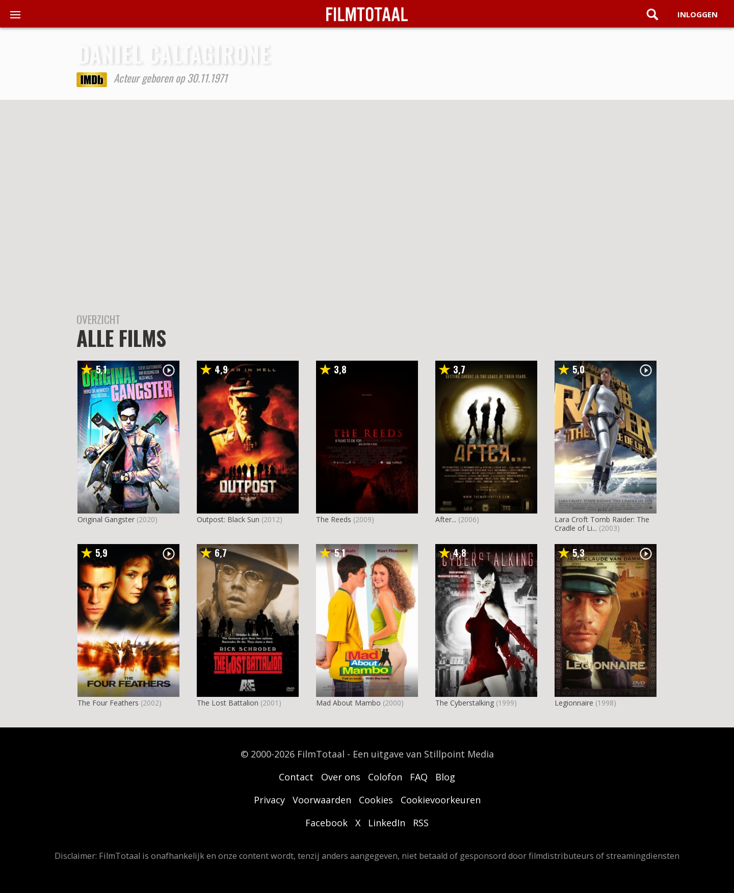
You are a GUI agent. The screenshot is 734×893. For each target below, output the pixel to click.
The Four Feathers (108, 703)
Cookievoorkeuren (441, 800)
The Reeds (333, 519)
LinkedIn (386, 823)
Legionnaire (574, 703)
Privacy (269, 800)
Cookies (376, 800)
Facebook (326, 823)
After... (445, 519)
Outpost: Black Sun (228, 519)
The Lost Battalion (227, 703)
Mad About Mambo (348, 703)
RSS (421, 823)
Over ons (340, 777)
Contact (296, 777)
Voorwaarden (322, 800)
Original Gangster (106, 519)
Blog (445, 777)
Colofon (385, 777)
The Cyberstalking (464, 703)
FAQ (419, 777)
